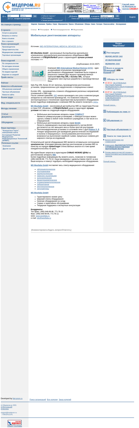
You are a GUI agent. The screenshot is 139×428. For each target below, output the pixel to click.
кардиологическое (45, 174)
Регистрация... (48, 18)
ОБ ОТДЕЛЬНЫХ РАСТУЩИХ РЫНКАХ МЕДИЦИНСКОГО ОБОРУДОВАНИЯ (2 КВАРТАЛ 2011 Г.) (119, 86)
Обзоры (87, 24)
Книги (93, 24)
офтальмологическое (46, 169)
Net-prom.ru (17, 398)
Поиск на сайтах (109, 24)
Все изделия (52, 400)
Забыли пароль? (48, 16)
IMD (55, 95)
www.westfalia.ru (43, 216)
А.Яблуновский (6, 407)
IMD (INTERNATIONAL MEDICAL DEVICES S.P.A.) (61, 46)
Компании (41, 24)
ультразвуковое (43, 171)
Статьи (34, 30)
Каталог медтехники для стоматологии (114, 141)
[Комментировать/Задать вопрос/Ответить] (51, 230)
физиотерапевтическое (47, 180)
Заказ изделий (65, 400)
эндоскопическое (44, 178)
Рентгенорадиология (61, 30)
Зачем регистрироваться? (52, 20)
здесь (95, 102)
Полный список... (109, 105)
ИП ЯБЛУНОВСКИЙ (113, 60)
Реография (44, 30)
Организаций (109, 70)
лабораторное (43, 184)
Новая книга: (119, 147)
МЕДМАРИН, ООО (112, 64)
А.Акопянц (5, 409)
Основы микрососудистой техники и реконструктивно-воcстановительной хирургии (119, 154)
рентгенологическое (45, 187)
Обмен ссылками (14, 425)
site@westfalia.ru (44, 218)
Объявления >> (115, 120)
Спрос (54, 24)
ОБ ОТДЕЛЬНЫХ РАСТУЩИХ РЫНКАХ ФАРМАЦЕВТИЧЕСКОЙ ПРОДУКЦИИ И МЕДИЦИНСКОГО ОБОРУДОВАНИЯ (119, 96)
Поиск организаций (38, 400)
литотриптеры (43, 189)
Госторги (99, 24)
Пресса (71, 24)
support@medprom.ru (9, 412)
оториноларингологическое (48, 182)
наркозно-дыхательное (47, 176)
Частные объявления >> (119, 129)
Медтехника (78, 30)
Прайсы (49, 24)
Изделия (34, 24)
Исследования (121, 24)
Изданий (107, 72)
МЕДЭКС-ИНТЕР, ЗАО (114, 56)
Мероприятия (63, 24)
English (132, 17)
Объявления (79, 24)
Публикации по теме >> (118, 112)
